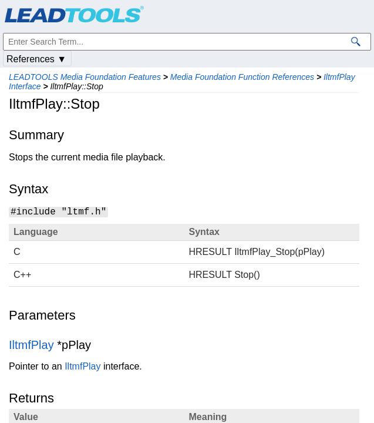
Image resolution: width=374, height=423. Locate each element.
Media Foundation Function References (242, 77)
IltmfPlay (31, 344)
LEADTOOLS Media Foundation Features (85, 77)
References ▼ (36, 59)
